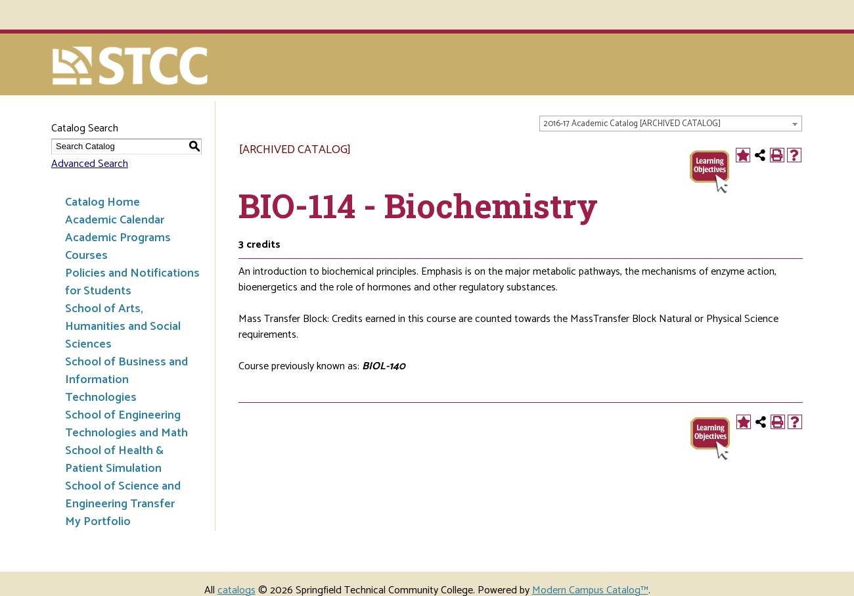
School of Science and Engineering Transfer (123, 495)
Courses (86, 255)
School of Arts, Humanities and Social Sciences (123, 326)
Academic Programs (118, 238)
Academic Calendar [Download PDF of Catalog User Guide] (114, 220)
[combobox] (670, 123)
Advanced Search (89, 164)
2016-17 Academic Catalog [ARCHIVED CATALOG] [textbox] (632, 124)
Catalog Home (102, 202)
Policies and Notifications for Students (132, 282)
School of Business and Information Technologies (126, 379)
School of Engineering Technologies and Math (126, 424)
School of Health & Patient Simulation (114, 459)
